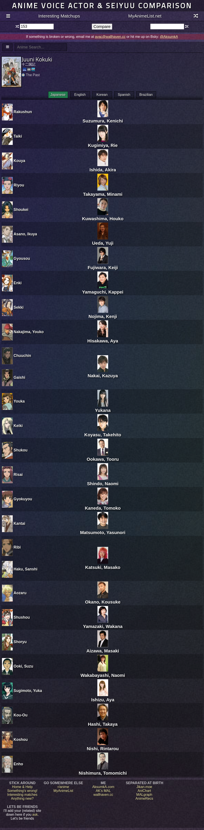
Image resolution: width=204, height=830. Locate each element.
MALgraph (144, 794)
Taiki (18, 136)
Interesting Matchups (59, 15)
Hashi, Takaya (102, 721)
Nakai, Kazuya (103, 373)
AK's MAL (103, 791)
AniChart (144, 791)
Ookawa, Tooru (103, 456)
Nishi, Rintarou (103, 746)
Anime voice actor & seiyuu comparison (102, 5)
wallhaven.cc (103, 794)
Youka (19, 401)
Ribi (17, 547)
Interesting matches (22, 794)
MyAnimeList (63, 791)
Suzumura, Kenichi (102, 118)
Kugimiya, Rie (103, 143)
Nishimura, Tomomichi (103, 770)
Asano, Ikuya (25, 234)
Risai (18, 474)
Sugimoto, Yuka (28, 691)
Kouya (19, 161)
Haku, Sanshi (26, 569)
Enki (18, 283)
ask (35, 814)
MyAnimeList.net (144, 15)
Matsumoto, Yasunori (102, 530)
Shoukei (21, 209)
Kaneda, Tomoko (103, 505)
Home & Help (22, 787)
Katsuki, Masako (102, 565)
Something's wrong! (22, 791)
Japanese (58, 94)
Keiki (18, 426)
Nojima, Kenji (103, 314)
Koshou (21, 739)
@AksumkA (169, 37)
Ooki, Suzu (23, 666)
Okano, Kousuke (102, 599)
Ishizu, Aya (102, 697)
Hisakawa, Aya (102, 338)
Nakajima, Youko (29, 332)
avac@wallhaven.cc (110, 37)
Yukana (103, 408)
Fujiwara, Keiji (103, 265)
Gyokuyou (23, 499)
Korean (102, 94)
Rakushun (23, 112)
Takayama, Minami (102, 191)
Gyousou (22, 258)
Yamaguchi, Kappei (102, 289)
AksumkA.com (103, 787)
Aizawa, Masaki (102, 648)
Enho (18, 764)
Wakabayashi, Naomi (103, 673)
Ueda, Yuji (102, 240)
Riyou (19, 185)
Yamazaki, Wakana (102, 624)
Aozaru (20, 593)
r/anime (63, 787)
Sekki (19, 307)
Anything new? (22, 798)
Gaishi (19, 377)
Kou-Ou (21, 715)
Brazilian (146, 94)
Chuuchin (22, 355)
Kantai (19, 523)
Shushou (22, 617)
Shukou (21, 450)
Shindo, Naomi (103, 481)
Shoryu (20, 642)
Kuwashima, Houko (102, 216)
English (79, 94)
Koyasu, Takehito (102, 432)
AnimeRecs (144, 798)
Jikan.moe (144, 787)
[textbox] (37, 26)
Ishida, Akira (102, 167)
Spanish (124, 94)
